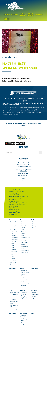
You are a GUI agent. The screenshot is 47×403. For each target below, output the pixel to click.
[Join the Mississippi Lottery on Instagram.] (25, 147)
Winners (23, 244)
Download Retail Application (25, 284)
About (10, 290)
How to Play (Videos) (13, 263)
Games (6, 15)
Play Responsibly (25, 250)
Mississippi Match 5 (14, 242)
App (22, 221)
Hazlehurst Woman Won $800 (19, 66)
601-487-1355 (23, 160)
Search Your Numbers (14, 252)
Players (14, 15)
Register (34, 221)
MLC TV (34, 298)
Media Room (34, 290)
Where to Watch (14, 255)
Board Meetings (13, 309)
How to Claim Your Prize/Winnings (25, 241)
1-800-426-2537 (25, 175)
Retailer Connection (23, 275)
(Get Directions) (13, 211)
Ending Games (15, 225)
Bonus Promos (30, 14)
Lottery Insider (24, 252)
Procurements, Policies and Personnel (23, 315)
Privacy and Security (23, 295)
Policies (23, 321)
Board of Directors (14, 298)
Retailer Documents (25, 282)
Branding (34, 292)
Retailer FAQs (24, 278)
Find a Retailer (24, 280)
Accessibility (24, 292)
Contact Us (22, 290)
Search (32, 313)
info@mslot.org (23, 180)
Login (33, 223)
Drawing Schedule (14, 259)
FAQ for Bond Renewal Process (25, 271)
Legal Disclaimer (24, 298)
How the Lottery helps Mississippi (14, 306)
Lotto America (15, 239)
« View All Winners (9, 57)
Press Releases (35, 294)
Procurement (24, 323)
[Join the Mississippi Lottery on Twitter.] (22, 147)
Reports (34, 296)
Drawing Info (35, 225)
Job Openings (12, 313)
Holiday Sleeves (24, 223)
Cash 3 (13, 247)
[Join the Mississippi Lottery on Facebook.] (20, 147)
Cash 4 (13, 245)
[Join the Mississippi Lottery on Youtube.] (27, 147)
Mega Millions (15, 237)
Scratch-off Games (14, 221)
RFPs (23, 325)
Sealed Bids (24, 327)
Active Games (15, 223)
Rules (33, 228)
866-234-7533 (26, 164)
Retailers (38, 15)
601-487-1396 (23, 171)
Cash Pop (14, 249)
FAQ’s (22, 235)
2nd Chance (22, 14)
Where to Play (7, 19)
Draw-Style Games (14, 229)
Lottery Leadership (14, 292)
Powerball (14, 235)
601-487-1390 (27, 166)
